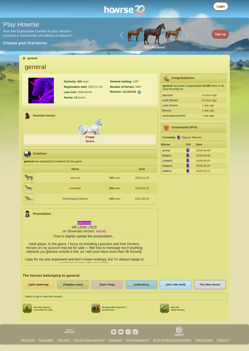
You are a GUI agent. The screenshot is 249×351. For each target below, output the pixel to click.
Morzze (166, 110)
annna (166, 150)
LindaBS (167, 160)
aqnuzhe (167, 95)
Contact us (222, 340)
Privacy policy (46, 340)
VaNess (167, 171)
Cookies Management (137, 340)
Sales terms (63, 340)
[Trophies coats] (73, 284)
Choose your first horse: (25, 43)
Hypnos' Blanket (192, 137)
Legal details (115, 340)
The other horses (210, 284)
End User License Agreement (89, 340)
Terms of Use (27, 340)
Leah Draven (170, 100)
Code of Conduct (204, 340)
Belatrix (166, 155)
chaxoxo (167, 165)
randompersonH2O (174, 115)
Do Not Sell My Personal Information (172, 340)
